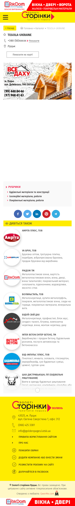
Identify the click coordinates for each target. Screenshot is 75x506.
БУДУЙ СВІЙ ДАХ (31, 314)
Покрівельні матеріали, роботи (26, 200)
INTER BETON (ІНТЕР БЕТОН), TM (39, 334)
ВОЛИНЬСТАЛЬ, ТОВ (32, 294)
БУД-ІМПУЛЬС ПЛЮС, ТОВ (35, 354)
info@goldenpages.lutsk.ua (34, 431)
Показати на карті (23, 54)
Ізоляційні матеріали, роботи (25, 196)
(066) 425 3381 (26, 425)
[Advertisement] (37, 140)
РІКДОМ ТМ (28, 270)
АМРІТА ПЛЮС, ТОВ (32, 230)
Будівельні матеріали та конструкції (29, 192)
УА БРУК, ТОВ (29, 250)
